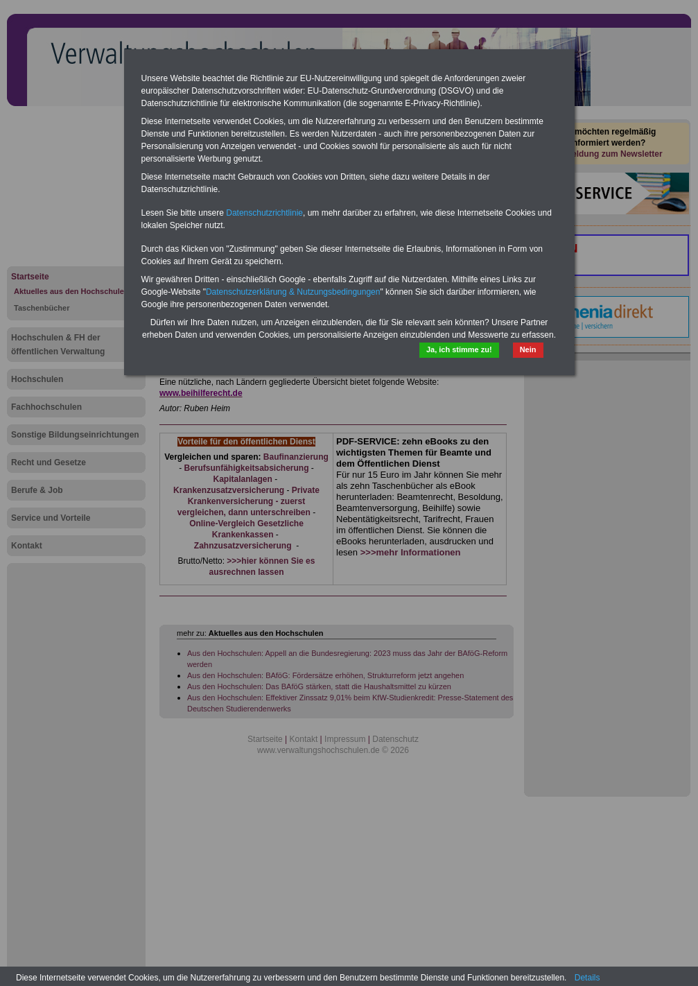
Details (587, 978)
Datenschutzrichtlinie (264, 213)
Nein (528, 349)
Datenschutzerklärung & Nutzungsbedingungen (293, 292)
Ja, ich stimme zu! (459, 349)
